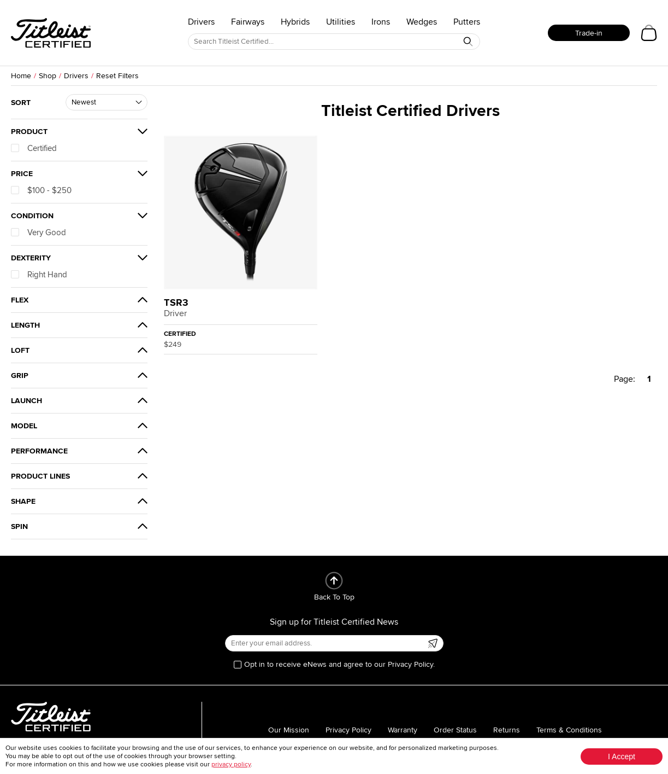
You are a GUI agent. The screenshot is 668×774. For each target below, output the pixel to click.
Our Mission (288, 730)
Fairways (247, 21)
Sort (21, 102)
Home (21, 75)
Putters (466, 21)
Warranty (402, 730)
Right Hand (39, 274)
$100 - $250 (41, 190)
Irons (380, 21)
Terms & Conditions (569, 730)
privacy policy (231, 764)
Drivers (201, 21)
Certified (34, 148)
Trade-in (588, 33)
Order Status (455, 730)
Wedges (421, 21)
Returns (506, 730)
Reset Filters (117, 75)
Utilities (340, 21)
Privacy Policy (348, 730)
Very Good (38, 232)
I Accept (621, 756)
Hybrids (295, 21)
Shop (47, 75)
